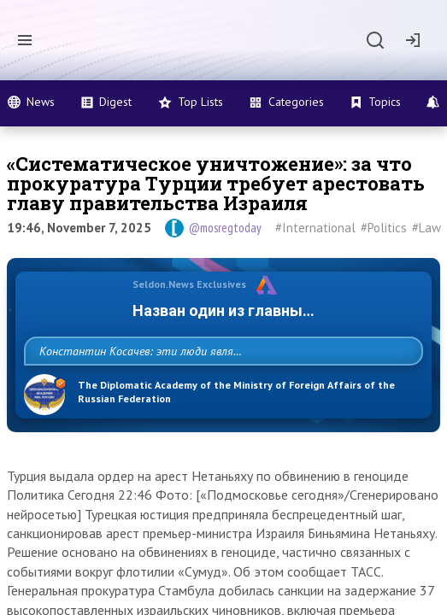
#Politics (384, 228)
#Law (426, 228)
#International (315, 228)
